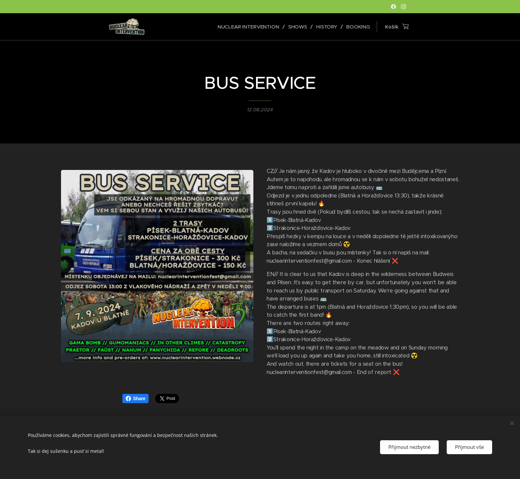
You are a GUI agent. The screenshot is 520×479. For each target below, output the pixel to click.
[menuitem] (249, 27)
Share (135, 398)
